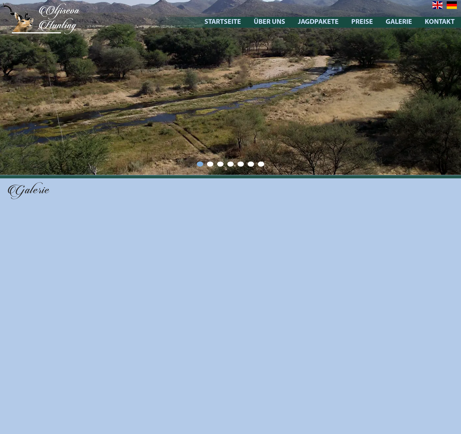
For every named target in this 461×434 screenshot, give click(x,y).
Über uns (283, 22)
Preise (376, 22)
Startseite (236, 22)
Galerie (413, 22)
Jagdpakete (332, 22)
